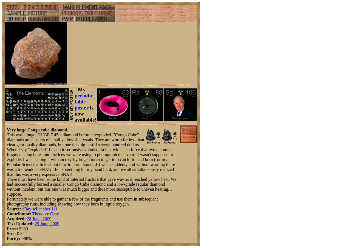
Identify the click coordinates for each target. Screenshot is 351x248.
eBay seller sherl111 (40, 209)
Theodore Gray (45, 214)
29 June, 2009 (47, 223)
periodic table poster (84, 102)
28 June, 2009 (39, 218)
